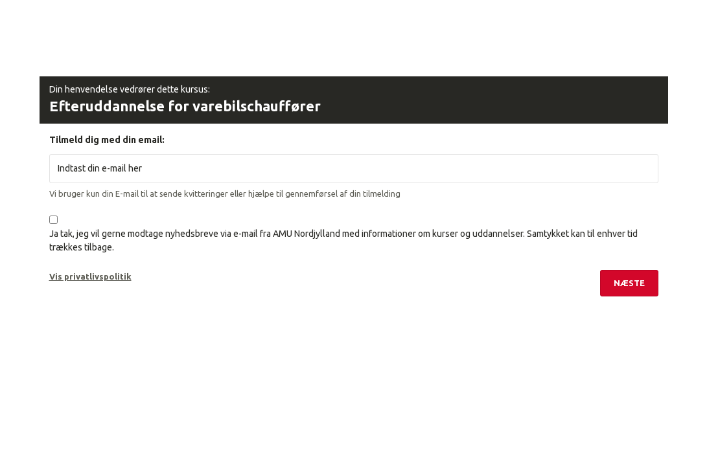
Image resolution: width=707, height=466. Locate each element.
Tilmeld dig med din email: (107, 140)
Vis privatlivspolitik (90, 276)
